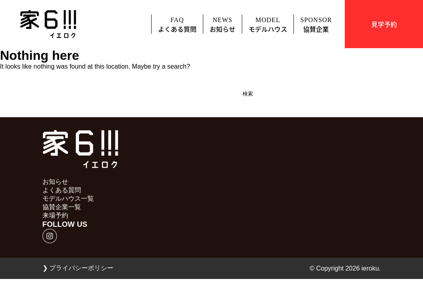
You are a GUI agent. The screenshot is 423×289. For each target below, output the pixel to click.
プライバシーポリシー (78, 268)
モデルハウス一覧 (68, 198)
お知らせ (55, 181)
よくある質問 (62, 190)
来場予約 (55, 215)
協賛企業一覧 (62, 207)
